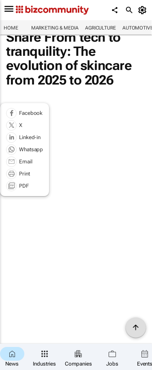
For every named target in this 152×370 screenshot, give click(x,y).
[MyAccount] (143, 10)
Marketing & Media (55, 28)
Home (11, 28)
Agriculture (100, 28)
